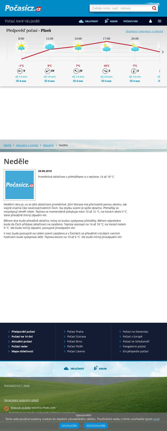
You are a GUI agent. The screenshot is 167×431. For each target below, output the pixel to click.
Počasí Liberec (76, 351)
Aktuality (48, 145)
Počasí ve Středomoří (136, 341)
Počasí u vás (130, 21)
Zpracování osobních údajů (21, 400)
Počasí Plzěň (75, 346)
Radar (114, 21)
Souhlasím (69, 425)
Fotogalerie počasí (134, 346)
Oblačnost (91, 21)
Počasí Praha (75, 331)
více (155, 419)
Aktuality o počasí (27, 145)
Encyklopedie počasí (135, 351)
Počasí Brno (74, 341)
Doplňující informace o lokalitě (144, 31)
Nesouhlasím (96, 425)
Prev (4, 52)
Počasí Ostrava (76, 336)
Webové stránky (21, 407)
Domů (7, 145)
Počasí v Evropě (132, 336)
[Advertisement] (84, 113)
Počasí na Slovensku (135, 331)
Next (163, 52)
